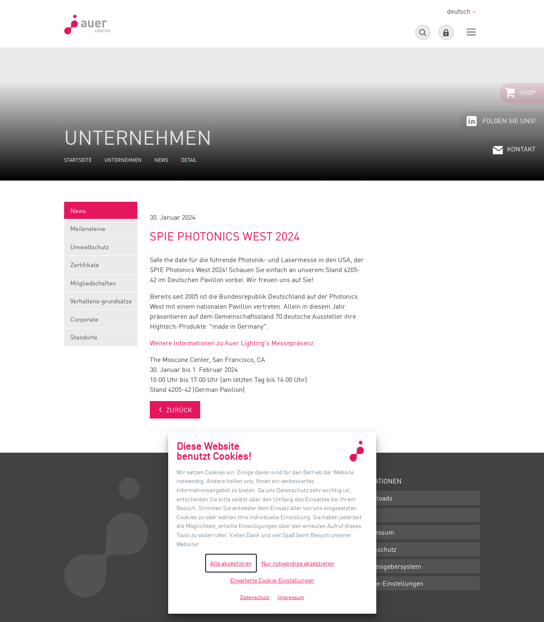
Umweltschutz (100, 249)
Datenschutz (378, 549)
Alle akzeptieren (231, 563)
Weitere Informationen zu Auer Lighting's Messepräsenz (231, 343)
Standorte (83, 337)
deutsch (461, 11)
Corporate (100, 321)
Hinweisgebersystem (390, 566)
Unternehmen (123, 160)
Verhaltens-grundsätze (100, 303)
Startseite (78, 160)
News (161, 160)
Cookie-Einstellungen (391, 583)
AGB (366, 515)
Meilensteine (100, 231)
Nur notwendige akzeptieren (297, 563)
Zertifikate (100, 267)
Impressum (377, 532)
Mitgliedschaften (100, 285)
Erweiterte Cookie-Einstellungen (272, 580)
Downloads (376, 498)
